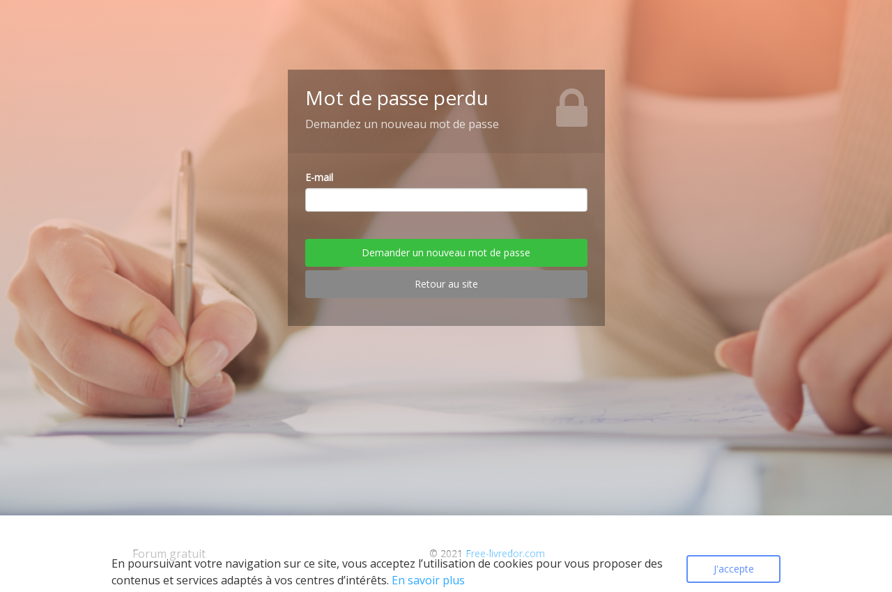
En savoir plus (428, 580)
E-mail (319, 177)
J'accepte (734, 568)
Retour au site (446, 283)
